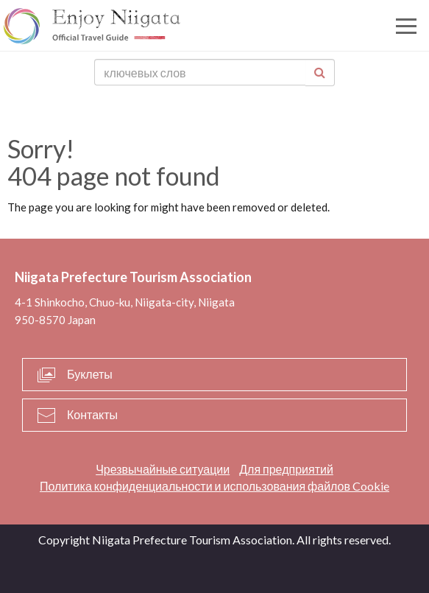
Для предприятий (286, 469)
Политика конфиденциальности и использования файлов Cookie (214, 486)
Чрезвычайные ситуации (163, 469)
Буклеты (90, 374)
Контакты (92, 414)
